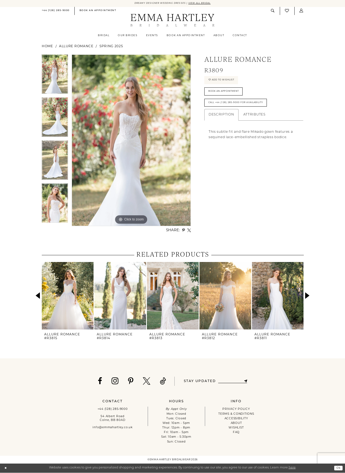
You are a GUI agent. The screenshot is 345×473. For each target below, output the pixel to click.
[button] (301, 11)
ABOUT (236, 423)
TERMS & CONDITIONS (236, 414)
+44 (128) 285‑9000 (113, 409)
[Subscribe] (248, 382)
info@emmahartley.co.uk (112, 428)
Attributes (254, 121)
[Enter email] (232, 382)
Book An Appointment (227, 95)
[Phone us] (55, 11)
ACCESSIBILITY (236, 418)
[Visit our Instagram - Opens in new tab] (112, 381)
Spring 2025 (111, 46)
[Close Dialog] (6, 468)
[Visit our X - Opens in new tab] (144, 382)
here (292, 468)
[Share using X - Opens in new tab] (189, 230)
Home (47, 46)
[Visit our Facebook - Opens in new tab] (97, 382)
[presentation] (68, 296)
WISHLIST (236, 428)
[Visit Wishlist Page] (287, 11)
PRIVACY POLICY (236, 409)
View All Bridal (204, 3)
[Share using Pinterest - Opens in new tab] (183, 230)
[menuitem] (55, 11)
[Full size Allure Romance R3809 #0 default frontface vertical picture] (131, 140)
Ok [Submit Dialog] (337, 468)
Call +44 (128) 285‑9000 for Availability (241, 108)
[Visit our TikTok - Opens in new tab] (160, 382)
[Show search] (273, 11)
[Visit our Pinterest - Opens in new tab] (128, 382)
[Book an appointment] (97, 11)
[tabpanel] (55, 76)
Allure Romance (76, 46)
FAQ (236, 432)
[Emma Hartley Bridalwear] (172, 21)
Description (221, 121)
